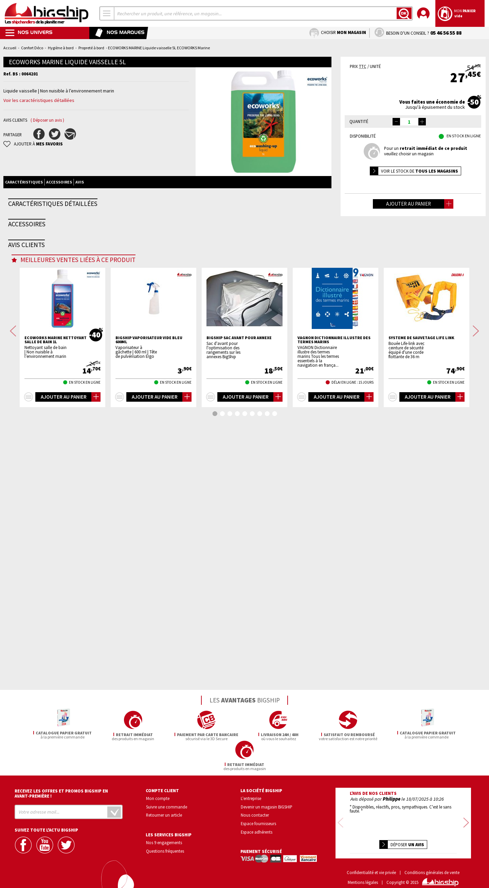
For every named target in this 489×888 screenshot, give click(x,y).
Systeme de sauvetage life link (421, 632)
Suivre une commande (166, 805)
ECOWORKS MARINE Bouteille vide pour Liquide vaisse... (159, 429)
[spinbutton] (409, 121)
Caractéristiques (24, 182)
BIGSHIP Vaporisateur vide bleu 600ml (148, 634)
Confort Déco (32, 47)
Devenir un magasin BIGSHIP (266, 805)
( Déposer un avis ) (47, 120)
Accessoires (59, 182)
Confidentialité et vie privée (371, 862)
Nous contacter (255, 814)
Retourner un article (164, 814)
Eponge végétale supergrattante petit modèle (75, 429)
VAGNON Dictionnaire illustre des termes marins (333, 634)
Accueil (9, 47)
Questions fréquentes (165, 850)
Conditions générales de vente (431, 862)
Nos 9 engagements (164, 842)
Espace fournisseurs (258, 822)
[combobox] (107, 13)
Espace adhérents (256, 831)
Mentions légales (363, 872)
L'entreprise (251, 797)
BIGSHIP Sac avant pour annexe (239, 632)
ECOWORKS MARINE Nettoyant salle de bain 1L (55, 634)
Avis (79, 182)
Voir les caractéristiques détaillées (38, 100)
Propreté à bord (91, 47)
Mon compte (157, 797)
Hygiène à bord (61, 47)
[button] (422, 121)
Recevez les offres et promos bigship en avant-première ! (61, 792)
